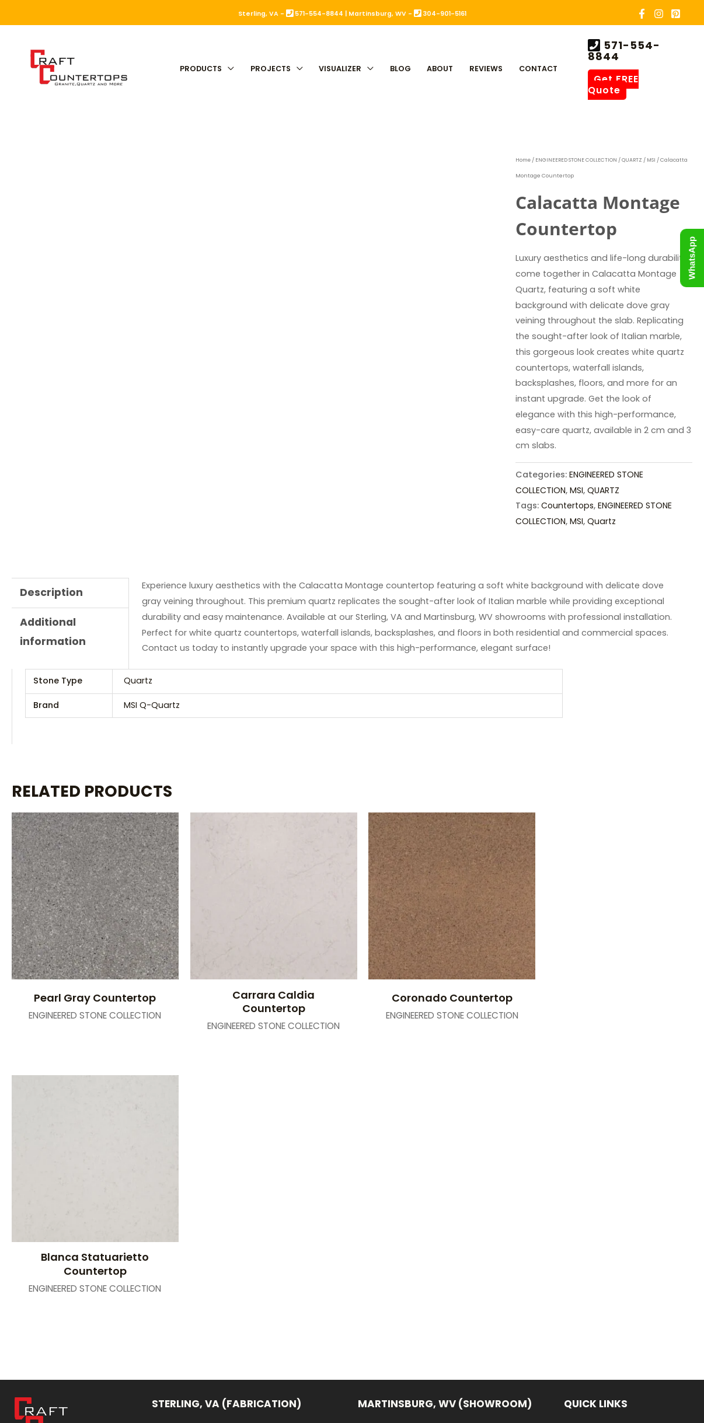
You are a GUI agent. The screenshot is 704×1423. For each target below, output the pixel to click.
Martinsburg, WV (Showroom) (445, 1136)
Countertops (568, 505)
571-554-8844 (624, 51)
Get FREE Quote (613, 84)
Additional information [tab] (53, 633)
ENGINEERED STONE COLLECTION (578, 159)
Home (523, 159)
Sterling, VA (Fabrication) (226, 1136)
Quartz (602, 521)
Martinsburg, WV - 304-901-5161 (407, 13)
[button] (228, 70)
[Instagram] (659, 14)
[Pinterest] (676, 14)
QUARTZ (634, 159)
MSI (654, 159)
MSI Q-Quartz (152, 705)
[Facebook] (642, 14)
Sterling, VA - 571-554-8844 (290, 13)
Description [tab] (51, 592)
